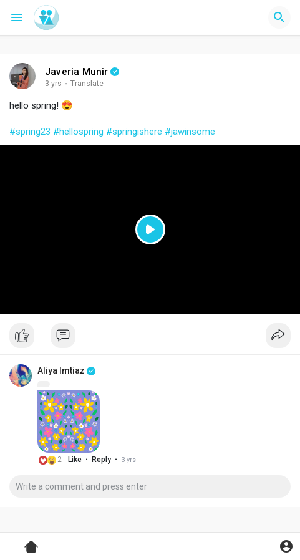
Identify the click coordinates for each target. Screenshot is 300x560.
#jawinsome (190, 131)
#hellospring (78, 131)
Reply (101, 459)
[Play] (150, 229)
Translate (87, 83)
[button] (279, 17)
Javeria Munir (77, 71)
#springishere (134, 131)
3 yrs (53, 83)
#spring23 (30, 131)
